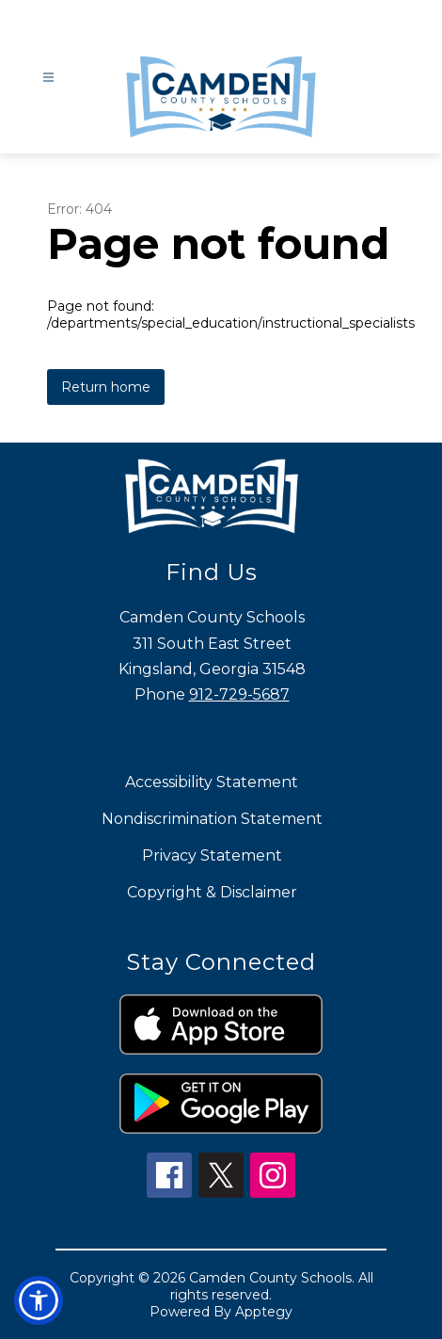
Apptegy (263, 1311)
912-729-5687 (239, 694)
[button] (38, 1300)
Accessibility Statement (211, 782)
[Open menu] (48, 78)
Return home (105, 387)
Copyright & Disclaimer (212, 892)
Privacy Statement (212, 855)
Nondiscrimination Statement (212, 819)
